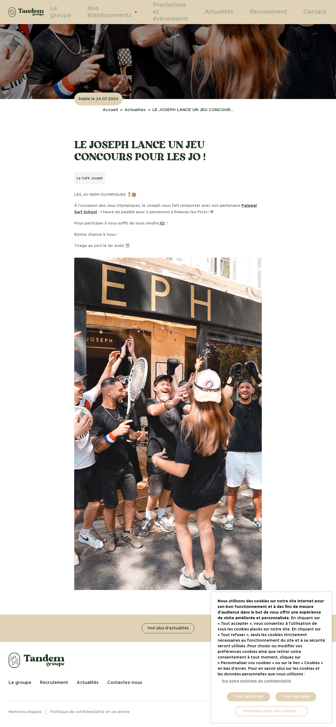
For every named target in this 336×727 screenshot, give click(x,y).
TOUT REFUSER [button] (295, 696)
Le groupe (79, 12)
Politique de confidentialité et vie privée (90, 712)
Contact (317, 12)
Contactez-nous (124, 682)
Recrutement (278, 12)
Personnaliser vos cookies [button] (270, 711)
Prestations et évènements (176, 12)
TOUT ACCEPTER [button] (248, 696)
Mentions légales (25, 712)
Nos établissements (122, 12)
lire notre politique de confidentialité (256, 681)
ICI (162, 223)
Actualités (237, 12)
